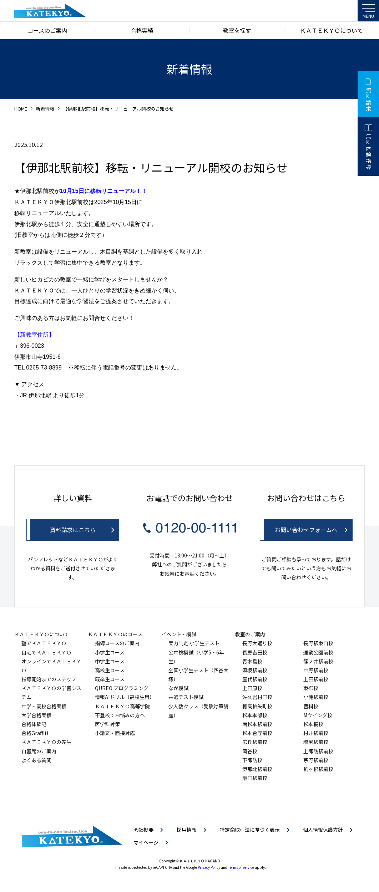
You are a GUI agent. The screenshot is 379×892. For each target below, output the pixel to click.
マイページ (145, 842)
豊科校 (310, 706)
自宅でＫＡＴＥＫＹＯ (46, 652)
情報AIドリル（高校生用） (125, 696)
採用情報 (187, 829)
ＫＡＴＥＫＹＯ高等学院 (122, 706)
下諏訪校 (252, 760)
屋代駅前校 (254, 679)
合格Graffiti (34, 732)
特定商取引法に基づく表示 (250, 829)
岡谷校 (249, 751)
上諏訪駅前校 (318, 751)
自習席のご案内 (38, 751)
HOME (20, 108)
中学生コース (110, 661)
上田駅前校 (315, 679)
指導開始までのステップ (48, 679)
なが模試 (178, 688)
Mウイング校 (317, 715)
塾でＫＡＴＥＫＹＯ (43, 643)
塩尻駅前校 (315, 741)
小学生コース (110, 652)
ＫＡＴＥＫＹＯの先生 (46, 741)
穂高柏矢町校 (257, 706)
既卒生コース (110, 679)
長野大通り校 (257, 643)
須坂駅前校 (254, 670)
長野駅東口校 (318, 643)
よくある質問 (36, 760)
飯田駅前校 (254, 777)
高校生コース (110, 670)
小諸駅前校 (315, 696)
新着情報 (45, 108)
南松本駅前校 (257, 724)
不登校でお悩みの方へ (120, 715)
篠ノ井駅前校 (318, 661)
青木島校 (252, 661)
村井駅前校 (315, 732)
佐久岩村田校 (257, 696)
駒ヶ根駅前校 (318, 769)
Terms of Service (241, 867)
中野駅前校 (315, 670)
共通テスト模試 (185, 696)
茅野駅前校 (315, 760)
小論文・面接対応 (115, 732)
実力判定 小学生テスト (193, 643)
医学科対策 (107, 724)
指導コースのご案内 (117, 643)
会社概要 (143, 829)
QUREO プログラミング (121, 688)
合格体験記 (33, 724)
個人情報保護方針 (323, 829)
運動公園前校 (318, 652)
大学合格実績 (36, 715)
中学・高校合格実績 (43, 706)
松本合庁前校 (257, 732)
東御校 (310, 688)
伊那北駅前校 (257, 769)
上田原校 (252, 688)
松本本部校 (254, 715)
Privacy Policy (209, 867)
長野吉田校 (254, 652)
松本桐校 (313, 724)
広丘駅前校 (254, 741)
